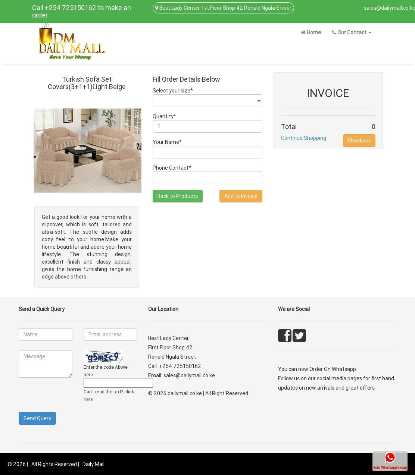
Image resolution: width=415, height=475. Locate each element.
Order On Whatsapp (332, 369)
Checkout (359, 140)
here (88, 399)
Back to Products (177, 196)
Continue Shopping (303, 138)
